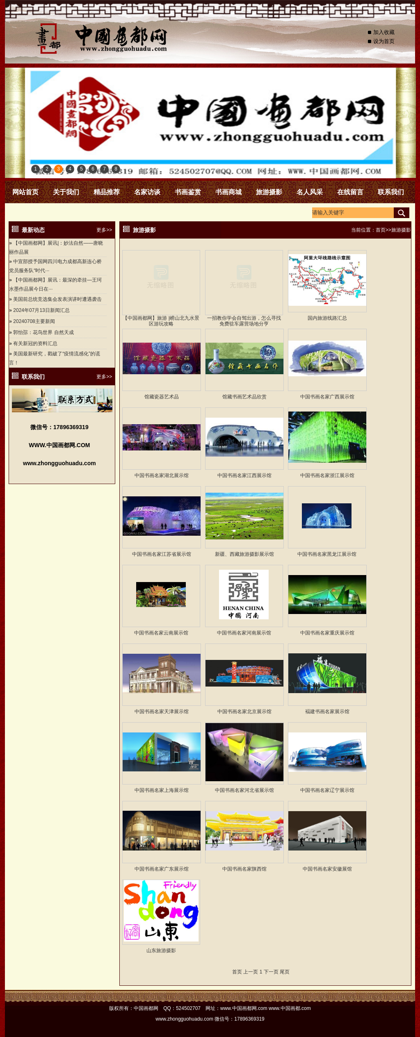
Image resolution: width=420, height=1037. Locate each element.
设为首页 (384, 41)
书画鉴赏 (188, 192)
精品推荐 (107, 192)
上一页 (250, 972)
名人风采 (310, 192)
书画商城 (228, 192)
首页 (381, 230)
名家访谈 (147, 192)
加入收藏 (384, 32)
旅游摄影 (269, 192)
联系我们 (391, 192)
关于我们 (66, 192)
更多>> (104, 230)
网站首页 (25, 192)
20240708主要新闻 (34, 321)
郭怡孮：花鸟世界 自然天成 (43, 332)
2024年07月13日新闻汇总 (41, 310)
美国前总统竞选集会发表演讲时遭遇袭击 (57, 299)
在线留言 (350, 192)
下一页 (271, 972)
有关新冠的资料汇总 (35, 343)
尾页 (285, 972)
